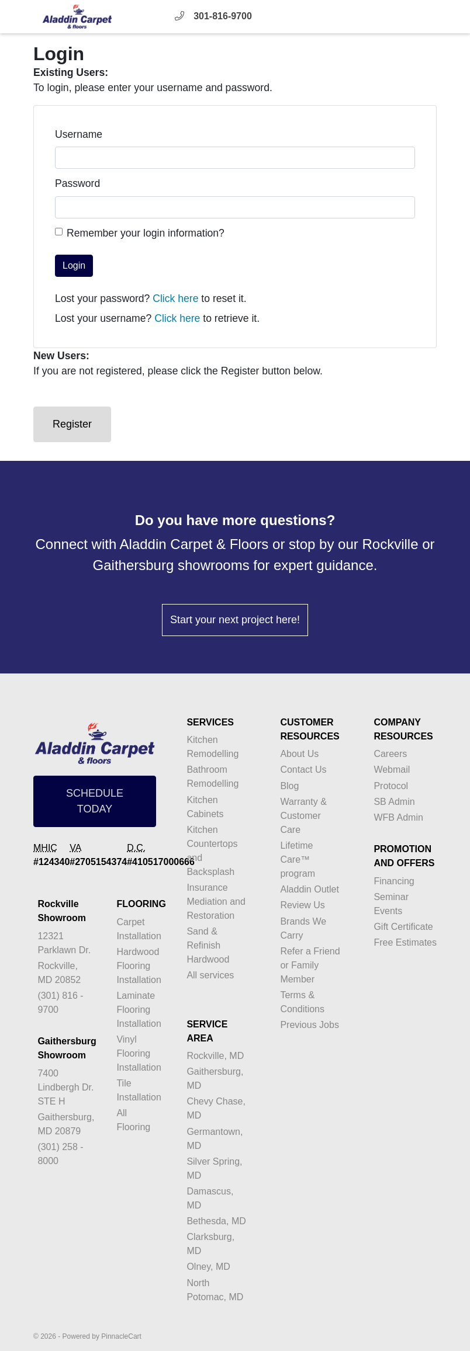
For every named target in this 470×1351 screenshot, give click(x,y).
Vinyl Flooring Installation (138, 1053)
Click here (175, 298)
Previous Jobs (309, 1025)
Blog (289, 786)
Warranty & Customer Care (303, 816)
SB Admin (394, 802)
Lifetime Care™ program (297, 859)
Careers (390, 754)
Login (74, 265)
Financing (394, 881)
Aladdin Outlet (309, 889)
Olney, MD (208, 1267)
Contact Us (303, 770)
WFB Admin (398, 817)
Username (78, 134)
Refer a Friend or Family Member (310, 965)
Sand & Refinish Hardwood (207, 945)
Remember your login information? (145, 233)
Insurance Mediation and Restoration (216, 902)
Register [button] (72, 424)
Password (77, 183)
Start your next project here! (235, 620)
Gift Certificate (403, 927)
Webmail (392, 770)
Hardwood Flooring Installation (138, 966)
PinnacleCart (121, 1336)
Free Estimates (405, 942)
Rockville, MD (215, 1056)
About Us (299, 754)
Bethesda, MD (216, 1221)
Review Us (302, 905)
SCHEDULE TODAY (94, 801)
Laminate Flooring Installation (138, 1010)
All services (210, 975)
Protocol (391, 786)
